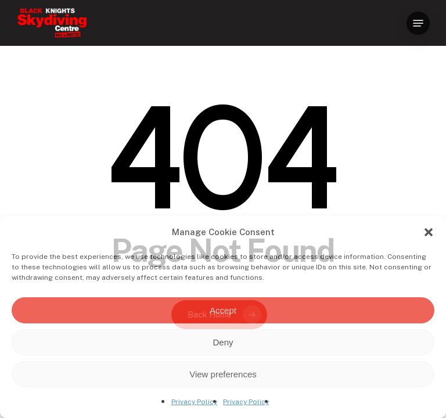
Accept (223, 310)
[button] (428, 232)
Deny (223, 342)
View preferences (223, 374)
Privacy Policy (194, 402)
